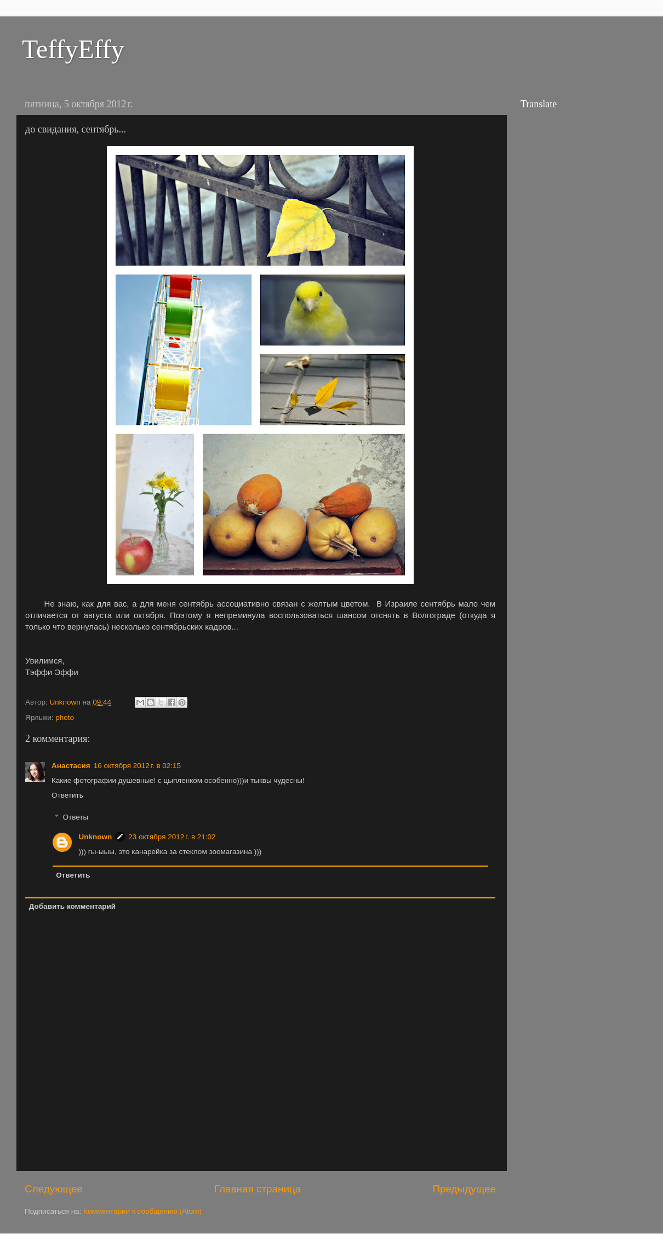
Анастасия (71, 766)
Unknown (95, 837)
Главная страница (257, 1189)
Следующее (54, 1189)
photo (64, 717)
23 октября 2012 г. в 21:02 (171, 837)
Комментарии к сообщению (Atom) (142, 1211)
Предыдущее (464, 1189)
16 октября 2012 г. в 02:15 (137, 766)
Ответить (67, 795)
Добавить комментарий (72, 906)
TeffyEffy (73, 49)
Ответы (76, 817)
